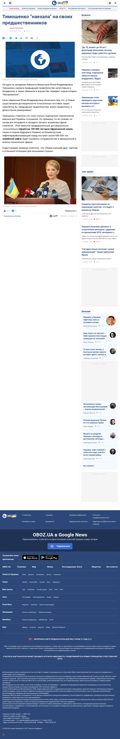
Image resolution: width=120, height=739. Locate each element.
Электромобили (39, 597)
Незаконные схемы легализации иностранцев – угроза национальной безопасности (95, 407)
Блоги (79, 567)
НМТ (61, 589)
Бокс (48, 582)
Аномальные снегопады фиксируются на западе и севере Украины (92, 84)
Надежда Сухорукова (90, 358)
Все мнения (88, 466)
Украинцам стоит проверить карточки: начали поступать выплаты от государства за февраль (94, 102)
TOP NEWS (87, 171)
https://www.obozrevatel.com (82, 672)
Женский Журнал (58, 627)
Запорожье (40, 574)
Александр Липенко (90, 442)
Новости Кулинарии (46, 605)
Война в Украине (28, 8)
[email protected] (30, 722)
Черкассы (57, 574)
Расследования (69, 567)
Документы (50, 521)
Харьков (31, 574)
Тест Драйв (26, 597)
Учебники (30, 589)
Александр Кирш (89, 459)
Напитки (34, 605)
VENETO (62, 8)
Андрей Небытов (89, 413)
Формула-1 (56, 582)
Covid (51, 620)
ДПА (50, 589)
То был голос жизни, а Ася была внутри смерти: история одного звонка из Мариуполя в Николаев (95, 352)
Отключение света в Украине (99, 8)
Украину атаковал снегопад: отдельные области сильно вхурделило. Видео (92, 74)
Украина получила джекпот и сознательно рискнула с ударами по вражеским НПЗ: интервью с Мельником (98, 229)
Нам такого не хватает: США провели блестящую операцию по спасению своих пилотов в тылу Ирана (95, 336)
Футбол (24, 582)
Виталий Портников (90, 326)
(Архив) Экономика (16, 28)
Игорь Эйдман (88, 426)
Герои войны (14, 8)
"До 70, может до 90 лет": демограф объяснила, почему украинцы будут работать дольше (99, 50)
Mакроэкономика (45, 612)
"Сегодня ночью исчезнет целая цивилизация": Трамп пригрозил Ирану (98, 252)
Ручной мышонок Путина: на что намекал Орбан (95, 421)
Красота (41, 627)
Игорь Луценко (88, 342)
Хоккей (42, 582)
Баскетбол (33, 582)
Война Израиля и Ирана (47, 8)
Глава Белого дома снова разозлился (96, 259)
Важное (86, 15)
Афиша (24, 627)
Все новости (112, 567)
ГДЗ (23, 589)
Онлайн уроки (42, 589)
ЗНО (56, 589)
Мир (34, 567)
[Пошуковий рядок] (115, 3)
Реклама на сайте (28, 521)
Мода (48, 627)
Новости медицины (29, 620)
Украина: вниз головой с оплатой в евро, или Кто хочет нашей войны (94, 452)
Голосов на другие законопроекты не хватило (96, 215)
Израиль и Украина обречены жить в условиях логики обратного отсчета (92, 320)
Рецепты (25, 605)
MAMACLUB (43, 620)
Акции (49, 597)
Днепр (48, 574)
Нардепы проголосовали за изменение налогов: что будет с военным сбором (98, 207)
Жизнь (50, 567)
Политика (21, 567)
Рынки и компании (29, 612)
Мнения (86, 311)
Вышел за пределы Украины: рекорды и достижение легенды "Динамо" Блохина (93, 436)
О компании (26, 515)
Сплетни (33, 627)
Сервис (56, 597)
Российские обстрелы (76, 8)
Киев (24, 574)
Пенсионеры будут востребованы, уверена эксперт (98, 58)
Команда (49, 515)
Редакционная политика (12, 216)
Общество (96, 567)
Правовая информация (77, 515)
